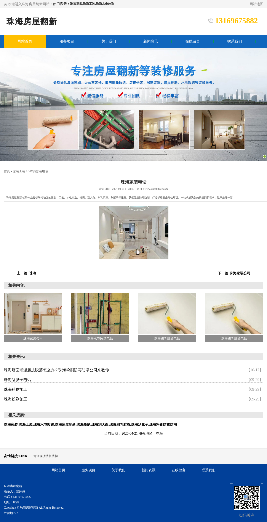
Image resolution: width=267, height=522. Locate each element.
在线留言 (178, 470)
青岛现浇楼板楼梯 (46, 456)
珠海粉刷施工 (133, 389)
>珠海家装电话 (38, 171)
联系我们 (209, 470)
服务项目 (88, 470)
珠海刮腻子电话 (133, 379)
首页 (7, 171)
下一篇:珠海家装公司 (234, 273)
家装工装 (19, 171)
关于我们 (118, 470)
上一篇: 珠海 (26, 273)
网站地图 (256, 4)
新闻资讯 (148, 470)
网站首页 (58, 470)
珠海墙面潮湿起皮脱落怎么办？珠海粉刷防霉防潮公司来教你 (133, 370)
